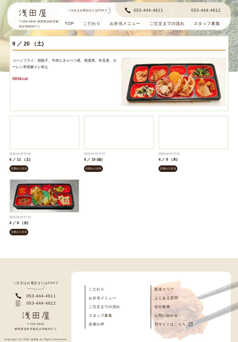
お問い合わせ (166, 315)
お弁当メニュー (125, 23)
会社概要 (162, 307)
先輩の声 (96, 324)
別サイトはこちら (170, 324)
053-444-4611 (148, 10)
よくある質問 (166, 298)
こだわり (92, 23)
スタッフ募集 (207, 23)
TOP (69, 23)
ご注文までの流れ (167, 23)
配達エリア (164, 289)
